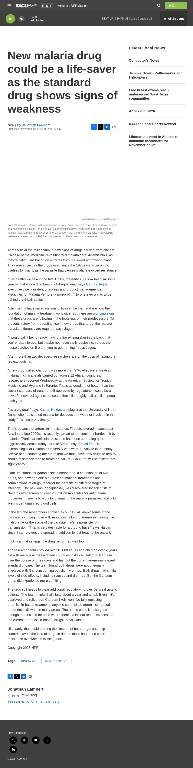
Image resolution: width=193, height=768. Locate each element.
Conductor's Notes (144, 60)
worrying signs (104, 313)
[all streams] (173, 18)
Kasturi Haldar (50, 410)
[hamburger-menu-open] (9, 5)
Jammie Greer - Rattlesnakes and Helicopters (155, 75)
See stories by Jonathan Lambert (33, 701)
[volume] (21, 19)
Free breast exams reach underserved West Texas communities (149, 94)
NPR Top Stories (56, 661)
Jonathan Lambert (36, 125)
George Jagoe (97, 284)
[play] (10, 19)
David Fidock (89, 444)
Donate (178, 6)
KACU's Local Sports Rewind (152, 124)
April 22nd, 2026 (142, 111)
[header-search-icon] (158, 5)
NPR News (28, 661)
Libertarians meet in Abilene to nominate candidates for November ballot (153, 141)
